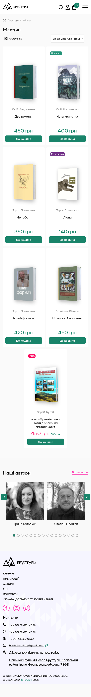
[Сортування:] (67, 39)
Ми (5, 601)
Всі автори (80, 485)
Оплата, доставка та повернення (28, 612)
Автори (8, 596)
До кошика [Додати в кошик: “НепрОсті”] (24, 246)
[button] (4, 510)
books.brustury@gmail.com (26, 658)
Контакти (10, 607)
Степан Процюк (66, 514)
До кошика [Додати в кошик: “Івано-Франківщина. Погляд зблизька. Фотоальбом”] (46, 454)
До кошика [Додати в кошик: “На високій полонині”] (67, 350)
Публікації (11, 591)
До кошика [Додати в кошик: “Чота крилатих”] (67, 142)
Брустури (11, 20)
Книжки (9, 586)
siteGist (26, 692)
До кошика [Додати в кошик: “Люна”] (67, 246)
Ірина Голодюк (25, 514)
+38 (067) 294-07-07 (22, 637)
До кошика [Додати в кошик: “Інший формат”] (24, 350)
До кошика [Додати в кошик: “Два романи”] (24, 142)
